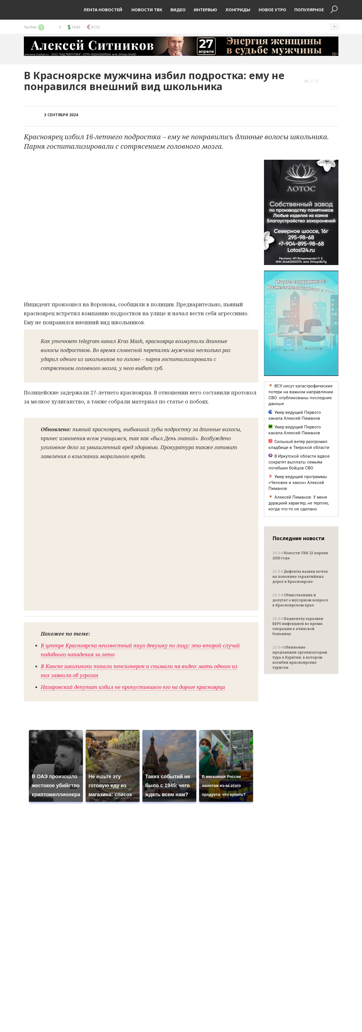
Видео (178, 9)
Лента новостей (102, 9)
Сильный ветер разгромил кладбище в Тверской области (298, 444)
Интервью (205, 9)
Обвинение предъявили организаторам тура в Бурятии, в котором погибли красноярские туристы (299, 657)
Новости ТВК (146, 9)
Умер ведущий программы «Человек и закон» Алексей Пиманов (297, 482)
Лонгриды (237, 9)
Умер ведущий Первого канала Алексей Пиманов (294, 415)
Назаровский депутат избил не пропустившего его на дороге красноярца (133, 687)
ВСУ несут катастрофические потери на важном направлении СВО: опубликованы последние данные (300, 394)
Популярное (309, 9)
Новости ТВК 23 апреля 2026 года (300, 555)
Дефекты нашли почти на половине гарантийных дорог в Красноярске (300, 576)
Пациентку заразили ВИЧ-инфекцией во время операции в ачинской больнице (298, 626)
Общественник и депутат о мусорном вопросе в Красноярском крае (300, 600)
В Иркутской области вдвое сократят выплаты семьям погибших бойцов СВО (299, 462)
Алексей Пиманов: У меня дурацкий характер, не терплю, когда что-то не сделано (298, 503)
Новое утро (272, 9)
